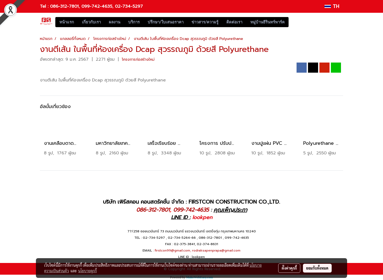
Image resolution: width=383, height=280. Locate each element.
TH (331, 6)
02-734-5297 (129, 6)
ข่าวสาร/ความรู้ (205, 22)
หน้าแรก (66, 22)
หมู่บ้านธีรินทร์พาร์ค (267, 22)
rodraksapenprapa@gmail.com (216, 250)
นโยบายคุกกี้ (87, 270)
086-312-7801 (64, 6)
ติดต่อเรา (234, 22)
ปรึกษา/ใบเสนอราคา (166, 22)
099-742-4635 (96, 6)
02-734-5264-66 (182, 237)
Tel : (45, 6)
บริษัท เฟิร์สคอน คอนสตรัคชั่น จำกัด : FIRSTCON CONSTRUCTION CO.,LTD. (191, 202)
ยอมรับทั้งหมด (317, 268)
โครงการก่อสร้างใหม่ (138, 59)
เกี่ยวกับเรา (91, 22)
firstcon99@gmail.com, (173, 250)
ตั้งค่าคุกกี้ (289, 268)
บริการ (134, 22)
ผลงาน (114, 22)
